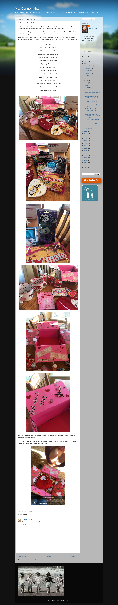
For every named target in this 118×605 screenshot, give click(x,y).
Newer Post (22, 556)
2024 (85, 59)
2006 (85, 167)
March (87, 87)
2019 (85, 136)
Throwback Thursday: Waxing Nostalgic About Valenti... (92, 116)
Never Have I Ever (90, 106)
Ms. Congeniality (27, 8)
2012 (85, 153)
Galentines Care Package (92, 119)
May (86, 83)
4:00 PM (30, 519)
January (87, 128)
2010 (85, 157)
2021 (85, 131)
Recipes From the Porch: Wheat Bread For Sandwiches (92, 110)
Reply (24, 524)
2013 (85, 150)
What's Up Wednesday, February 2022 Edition (92, 96)
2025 (85, 56)
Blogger (69, 600)
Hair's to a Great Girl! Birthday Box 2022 (91, 100)
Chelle (92, 26)
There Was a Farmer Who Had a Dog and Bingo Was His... (92, 123)
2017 (85, 141)
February (88, 90)
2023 (85, 61)
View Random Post (91, 180)
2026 (85, 54)
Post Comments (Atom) (32, 560)
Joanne (24, 519)
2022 (85, 63)
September (88, 73)
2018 (85, 138)
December (88, 66)
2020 (85, 133)
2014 (85, 148)
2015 (85, 145)
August (87, 75)
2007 (85, 165)
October (87, 70)
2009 (85, 160)
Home (48, 556)
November (88, 68)
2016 (85, 143)
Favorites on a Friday (91, 104)
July (86, 78)
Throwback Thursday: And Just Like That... (92, 92)
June (86, 80)
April (86, 85)
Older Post (74, 556)
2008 (85, 162)
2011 (85, 155)
